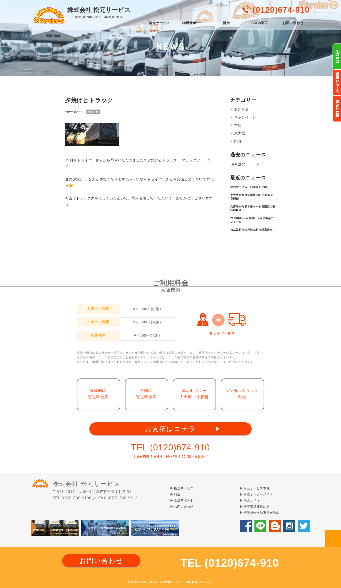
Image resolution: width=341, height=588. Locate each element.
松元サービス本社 (257, 488)
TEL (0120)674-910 (170, 447)
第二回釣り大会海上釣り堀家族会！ (253, 229)
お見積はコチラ (170, 428)
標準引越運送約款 (257, 506)
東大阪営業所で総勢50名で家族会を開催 (251, 196)
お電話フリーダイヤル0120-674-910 (337, 109)
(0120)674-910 (281, 9)
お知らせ (241, 109)
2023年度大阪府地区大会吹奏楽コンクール (252, 220)
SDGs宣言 (259, 23)
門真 (238, 141)
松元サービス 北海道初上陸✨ (250, 186)
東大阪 (239, 133)
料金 (226, 23)
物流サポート (192, 23)
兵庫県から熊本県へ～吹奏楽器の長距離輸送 (253, 208)
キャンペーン (245, 117)
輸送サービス (159, 23)
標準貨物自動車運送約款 (261, 512)
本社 (238, 125)
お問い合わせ (292, 23)
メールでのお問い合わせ (337, 83)
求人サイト (252, 500)
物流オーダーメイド (258, 494)
